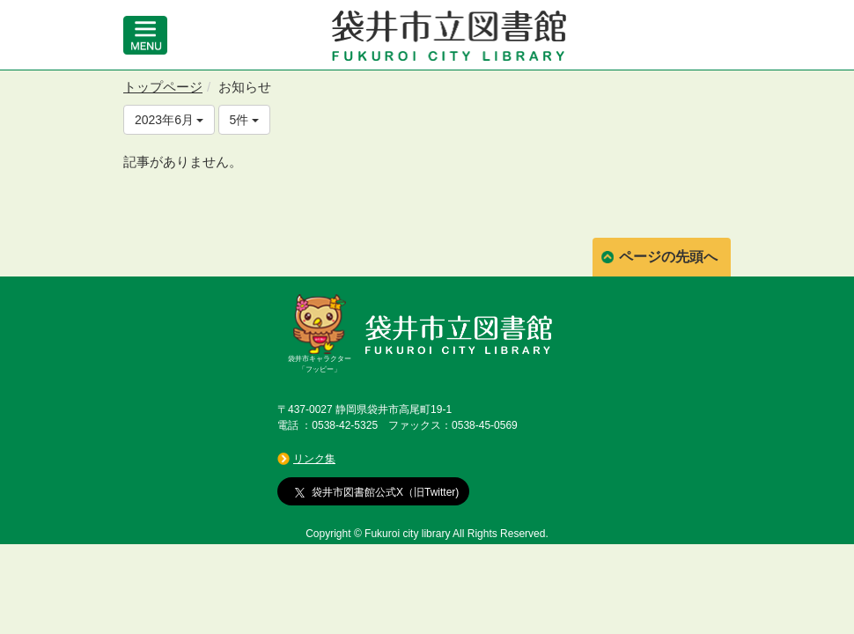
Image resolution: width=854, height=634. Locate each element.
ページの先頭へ (668, 256)
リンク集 (314, 459)
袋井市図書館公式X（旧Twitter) (377, 492)
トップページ (162, 86)
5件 (245, 120)
